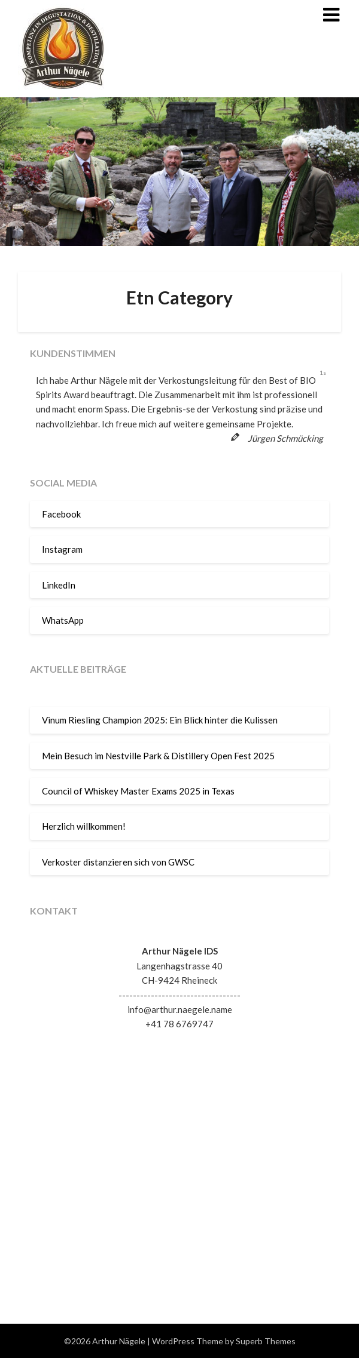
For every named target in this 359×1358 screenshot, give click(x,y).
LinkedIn (58, 585)
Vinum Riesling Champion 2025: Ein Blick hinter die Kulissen (160, 720)
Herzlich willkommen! (84, 826)
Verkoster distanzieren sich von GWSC (118, 862)
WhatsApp (63, 620)
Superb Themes (266, 1341)
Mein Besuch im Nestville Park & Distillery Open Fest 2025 (158, 755)
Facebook (61, 514)
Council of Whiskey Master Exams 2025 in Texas (138, 791)
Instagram (62, 549)
